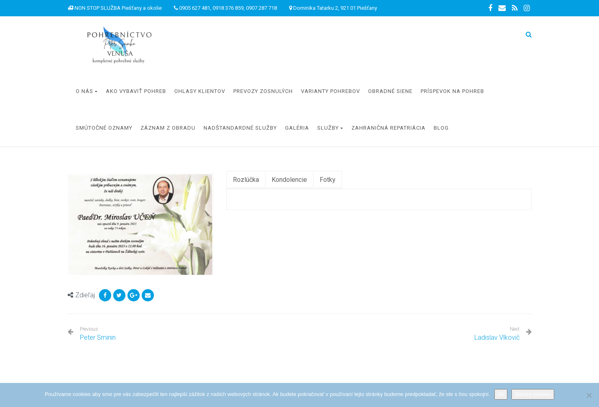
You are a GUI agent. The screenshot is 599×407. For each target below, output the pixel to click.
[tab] (245, 180)
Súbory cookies (533, 394)
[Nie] (589, 395)
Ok (501, 394)
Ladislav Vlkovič (497, 337)
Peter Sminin (98, 333)
